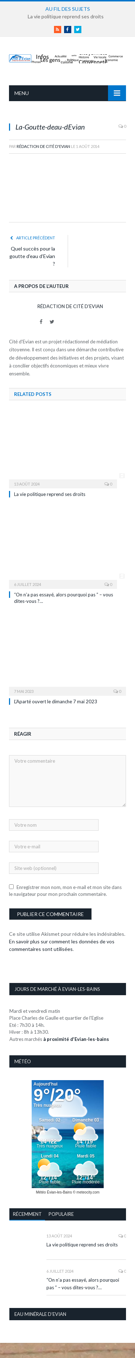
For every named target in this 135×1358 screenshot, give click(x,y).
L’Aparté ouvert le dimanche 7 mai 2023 (55, 701)
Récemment (27, 1214)
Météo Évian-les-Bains (54, 1192)
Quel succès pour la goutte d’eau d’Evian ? (32, 256)
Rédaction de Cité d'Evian (43, 146)
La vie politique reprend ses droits (66, 16)
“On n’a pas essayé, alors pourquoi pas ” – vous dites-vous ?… (82, 1283)
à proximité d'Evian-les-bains (76, 1039)
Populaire (61, 1214)
